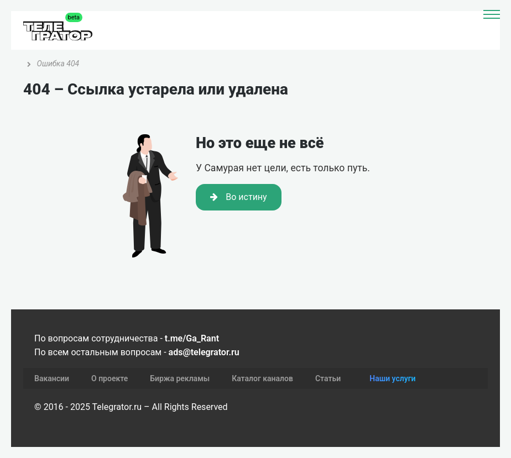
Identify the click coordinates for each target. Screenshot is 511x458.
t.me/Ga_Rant (192, 338)
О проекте (109, 378)
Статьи (328, 378)
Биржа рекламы (180, 378)
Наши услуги (392, 378)
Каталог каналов (262, 378)
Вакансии (51, 378)
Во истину (238, 197)
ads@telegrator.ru (204, 352)
